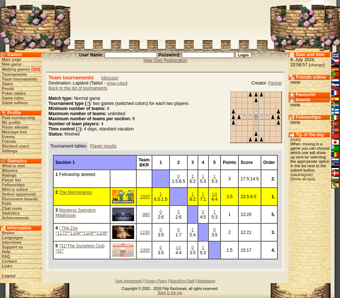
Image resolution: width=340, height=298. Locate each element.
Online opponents (19, 194)
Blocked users (15, 146)
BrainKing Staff (182, 281)
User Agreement (128, 281)
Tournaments (14, 74)
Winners (9, 170)
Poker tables (14, 93)
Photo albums (15, 127)
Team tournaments (20, 79)
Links (7, 266)
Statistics (11, 213)
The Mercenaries (75, 192)
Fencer (275, 83)
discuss (109, 78)
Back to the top (170, 293)
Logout (8, 276)
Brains (8, 233)
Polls (6, 203)
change (316, 65)
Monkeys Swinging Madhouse (75, 213)
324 (35, 69)
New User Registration (165, 60)
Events (8, 136)
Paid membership (18, 117)
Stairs (7, 84)
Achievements (15, 218)
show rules (116, 83)
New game (12, 64)
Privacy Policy (156, 281)
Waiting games (16, 69)
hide (296, 139)
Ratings (9, 175)
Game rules (13, 98)
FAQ (6, 256)
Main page (12, 59)
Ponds (8, 88)
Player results (103, 146)
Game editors (14, 103)
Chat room (12, 208)
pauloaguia (302, 174)
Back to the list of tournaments (77, 88)
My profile (11, 122)
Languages (12, 237)
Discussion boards (20, 199)
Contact (9, 261)
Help (6, 252)
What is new (13, 166)
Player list (11, 180)
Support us (12, 247)
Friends (9, 141)
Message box (14, 132)
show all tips (303, 179)
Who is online (15, 189)
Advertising (206, 281)
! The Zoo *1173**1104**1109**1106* (81, 231)
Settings (9, 151)
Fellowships (13, 185)
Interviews (12, 242)
